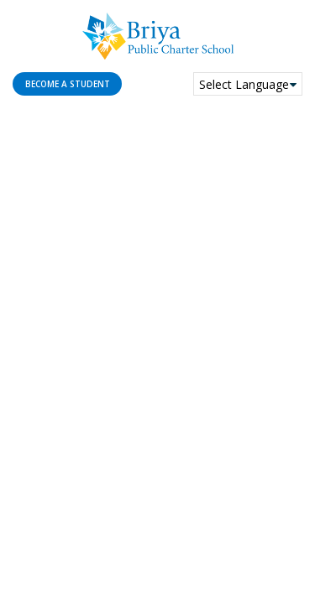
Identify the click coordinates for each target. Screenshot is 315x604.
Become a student (67, 84)
